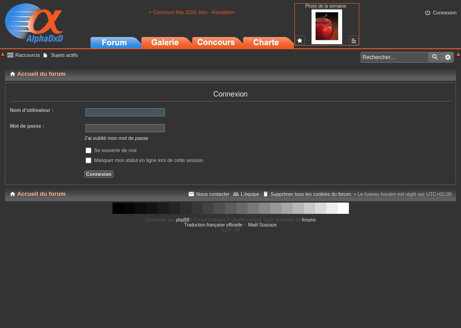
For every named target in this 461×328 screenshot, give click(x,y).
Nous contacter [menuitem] (213, 194)
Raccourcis (27, 55)
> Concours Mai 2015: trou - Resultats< (192, 12)
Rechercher (435, 57)
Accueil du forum (41, 193)
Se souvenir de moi (111, 150)
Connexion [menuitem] (444, 12)
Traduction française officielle (213, 224)
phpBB (183, 219)
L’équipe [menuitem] (250, 194)
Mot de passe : (27, 126)
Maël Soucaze (262, 224)
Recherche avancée (448, 57)
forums (309, 219)
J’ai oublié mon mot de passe (116, 138)
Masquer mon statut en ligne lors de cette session (144, 160)
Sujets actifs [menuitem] (64, 55)
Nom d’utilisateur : (32, 110)
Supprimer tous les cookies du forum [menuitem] (311, 194)
